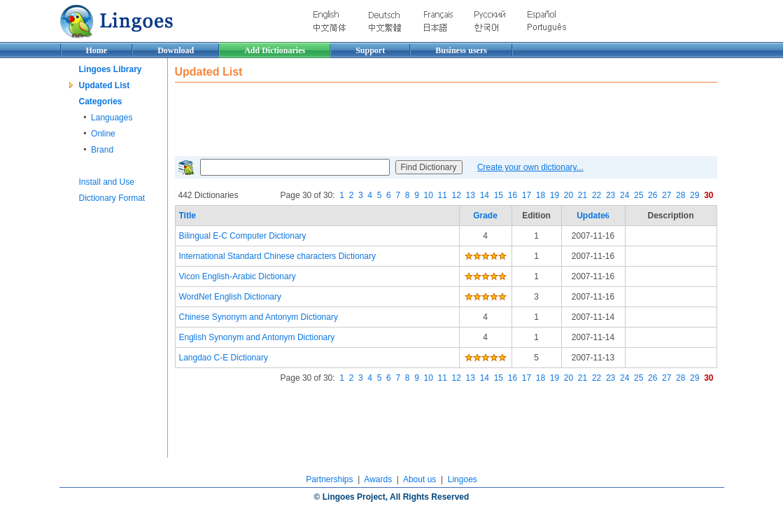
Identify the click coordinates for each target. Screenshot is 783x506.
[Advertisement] (429, 117)
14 (484, 195)
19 (554, 195)
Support (370, 50)
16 (512, 195)
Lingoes (462, 479)
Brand (102, 150)
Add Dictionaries (274, 50)
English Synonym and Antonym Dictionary (257, 337)
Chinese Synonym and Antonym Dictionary (258, 317)
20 (568, 195)
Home (97, 50)
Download (175, 50)
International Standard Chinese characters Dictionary (277, 256)
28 (680, 195)
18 (540, 195)
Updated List (104, 85)
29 (694, 195)
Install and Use (106, 182)
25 (638, 195)
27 (666, 195)
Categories (100, 101)
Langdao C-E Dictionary (223, 358)
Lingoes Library (110, 69)
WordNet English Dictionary (230, 297)
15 (498, 195)
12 (456, 195)
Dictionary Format (112, 198)
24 (624, 195)
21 (582, 195)
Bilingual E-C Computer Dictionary (242, 236)
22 (596, 195)
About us (419, 479)
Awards (378, 479)
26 (652, 195)
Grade (485, 215)
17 (526, 195)
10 (428, 195)
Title (187, 215)
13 (470, 195)
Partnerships (329, 479)
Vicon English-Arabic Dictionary (237, 276)
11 (442, 195)
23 (610, 195)
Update (593, 215)
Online (103, 134)
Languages (111, 117)
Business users (461, 50)
